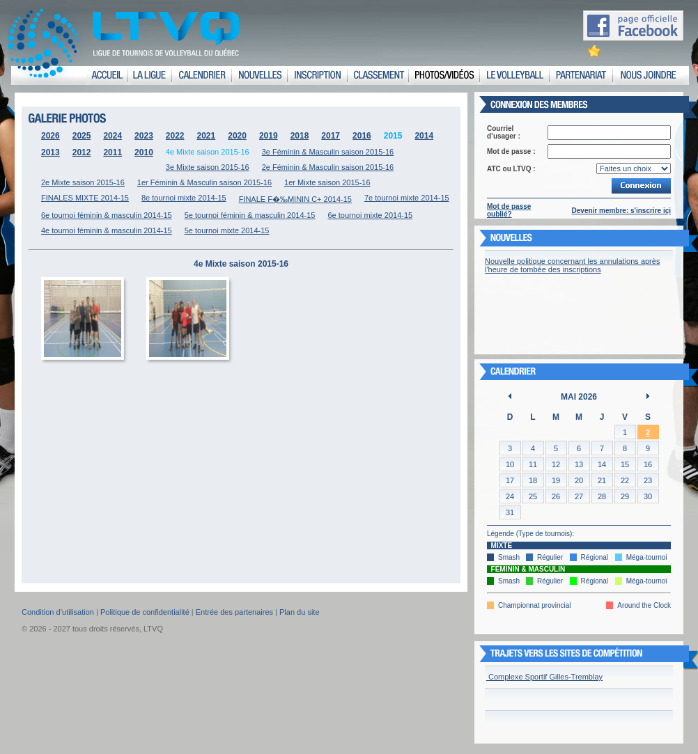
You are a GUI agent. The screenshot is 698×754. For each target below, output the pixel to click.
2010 (143, 152)
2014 (423, 136)
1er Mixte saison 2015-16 (327, 182)
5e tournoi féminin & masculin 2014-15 (250, 215)
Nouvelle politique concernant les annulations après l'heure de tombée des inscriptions (572, 265)
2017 (330, 136)
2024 (112, 136)
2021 (206, 136)
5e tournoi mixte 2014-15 (227, 230)
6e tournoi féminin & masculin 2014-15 (106, 215)
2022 (175, 136)
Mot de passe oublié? (509, 210)
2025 (81, 136)
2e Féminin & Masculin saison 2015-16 (328, 167)
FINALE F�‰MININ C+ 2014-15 (295, 199)
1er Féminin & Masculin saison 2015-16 (204, 182)
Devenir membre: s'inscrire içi (621, 210)
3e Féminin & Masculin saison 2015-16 (328, 152)
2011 (112, 152)
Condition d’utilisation (58, 612)
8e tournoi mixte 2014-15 (183, 198)
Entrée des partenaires (234, 612)
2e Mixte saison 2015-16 (83, 182)
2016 (361, 136)
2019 (268, 136)
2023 (143, 136)
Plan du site (299, 612)
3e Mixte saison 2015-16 (207, 167)
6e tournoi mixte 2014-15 (369, 215)
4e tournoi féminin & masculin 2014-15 (106, 230)
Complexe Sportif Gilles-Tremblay (544, 677)
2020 (237, 136)
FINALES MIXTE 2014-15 (85, 198)
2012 (81, 152)
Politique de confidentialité (144, 612)
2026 (50, 136)
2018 (299, 136)
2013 (50, 152)
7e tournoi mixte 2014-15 (406, 198)
